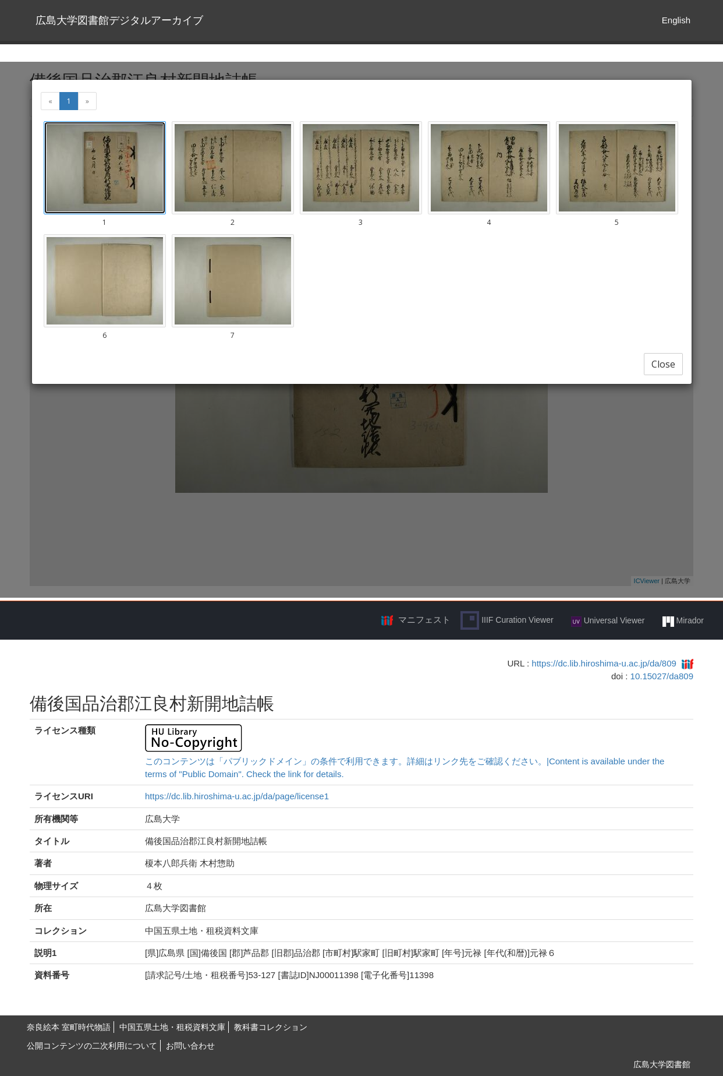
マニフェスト (424, 620)
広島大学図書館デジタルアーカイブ (119, 20)
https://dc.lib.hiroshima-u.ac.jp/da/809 (603, 663)
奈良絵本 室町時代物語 (69, 1027)
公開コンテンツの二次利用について (92, 1045)
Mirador (683, 621)
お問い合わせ (190, 1045)
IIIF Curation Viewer (506, 620)
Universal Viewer (608, 621)
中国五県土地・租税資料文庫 (172, 1027)
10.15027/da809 (661, 676)
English (676, 20)
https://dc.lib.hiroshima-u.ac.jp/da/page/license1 (237, 796)
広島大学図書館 (661, 1064)
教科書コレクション (270, 1027)
